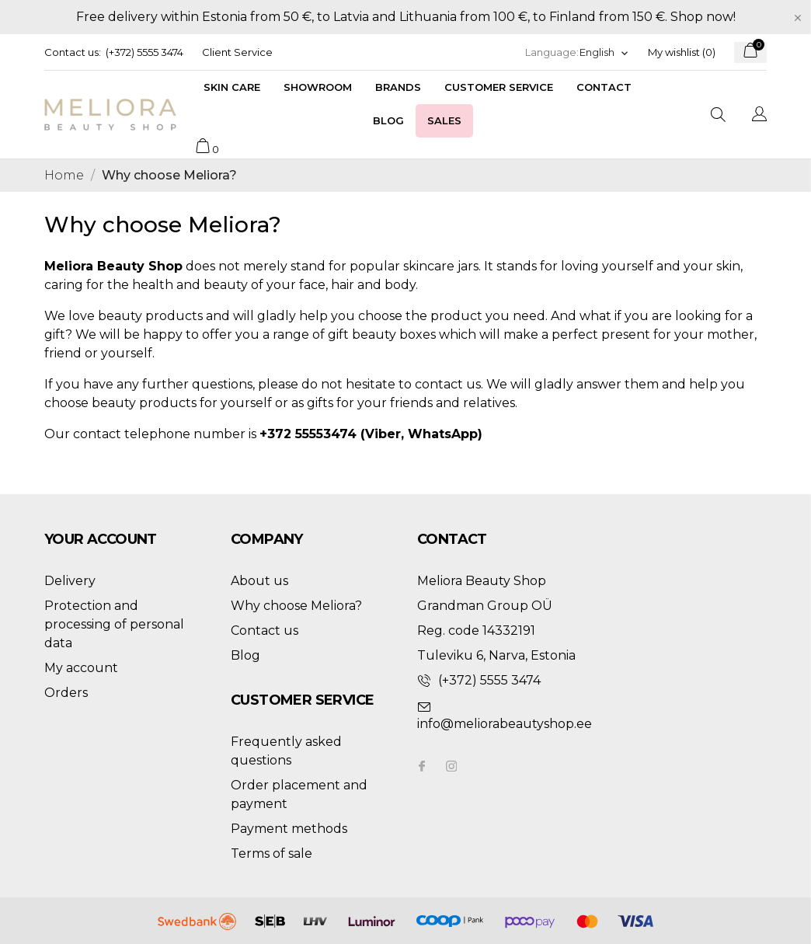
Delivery (70, 580)
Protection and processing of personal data (114, 624)
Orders (66, 692)
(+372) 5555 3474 (144, 52)
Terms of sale (271, 853)
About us (259, 580)
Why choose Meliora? (296, 605)
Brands (398, 87)
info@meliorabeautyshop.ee (504, 723)
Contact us (264, 630)
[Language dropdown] (604, 52)
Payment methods (289, 828)
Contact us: (72, 52)
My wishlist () (681, 52)
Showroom (318, 87)
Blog (388, 120)
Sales (444, 120)
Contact (604, 87)
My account (81, 667)
